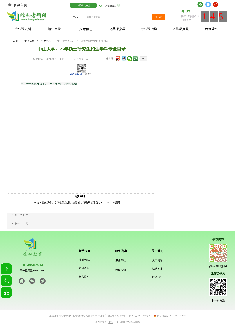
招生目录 (46, 41)
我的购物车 (110, 6)
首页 (15, 41)
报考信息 (29, 41)
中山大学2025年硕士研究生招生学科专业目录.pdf (49, 83)
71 (143, 58)
